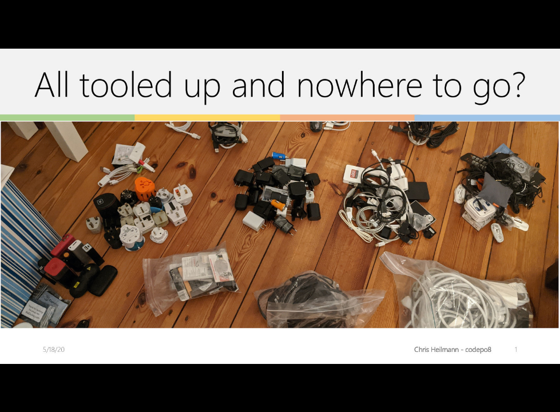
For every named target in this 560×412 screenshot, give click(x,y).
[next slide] (540, 387)
